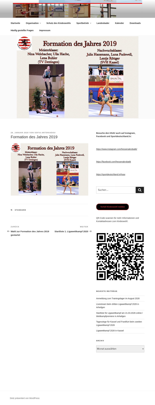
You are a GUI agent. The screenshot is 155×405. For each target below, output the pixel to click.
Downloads (135, 23)
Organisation (33, 23)
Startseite (15, 23)
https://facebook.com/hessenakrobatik (113, 161)
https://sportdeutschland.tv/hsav (110, 174)
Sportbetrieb (83, 23)
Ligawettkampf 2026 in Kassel (110, 330)
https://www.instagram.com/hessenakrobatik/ (116, 149)
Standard (20, 210)
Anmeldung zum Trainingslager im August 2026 (117, 298)
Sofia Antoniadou (45, 133)
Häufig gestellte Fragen (22, 30)
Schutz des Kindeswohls (58, 23)
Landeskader (102, 23)
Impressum (44, 30)
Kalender (119, 23)
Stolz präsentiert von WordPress (25, 398)
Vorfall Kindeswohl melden (112, 207)
